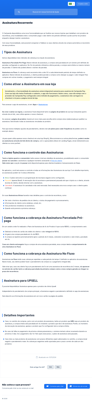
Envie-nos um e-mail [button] (80, 386)
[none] (71, 4)
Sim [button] (50, 367)
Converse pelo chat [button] (56, 386)
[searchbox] (46, 12)
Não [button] (58, 367)
